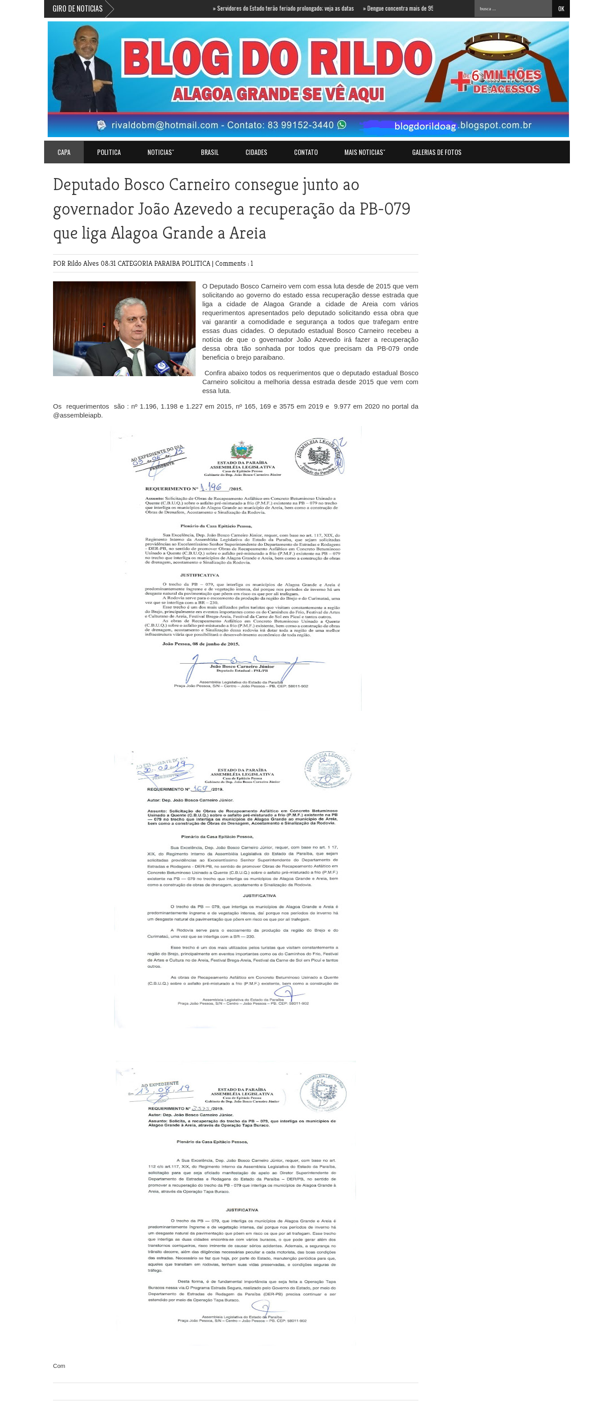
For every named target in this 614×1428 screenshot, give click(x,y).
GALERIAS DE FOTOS (437, 152)
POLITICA (109, 152)
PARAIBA (168, 263)
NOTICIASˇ (160, 152)
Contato (306, 152)
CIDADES (256, 152)
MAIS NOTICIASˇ (364, 152)
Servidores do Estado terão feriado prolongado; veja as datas (286, 8)
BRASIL (210, 152)
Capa (63, 152)
